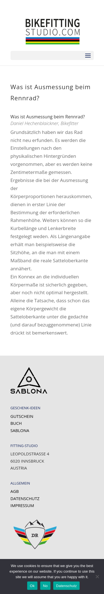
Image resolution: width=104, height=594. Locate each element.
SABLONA (20, 430)
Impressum (22, 505)
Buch (16, 423)
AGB (15, 491)
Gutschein (22, 416)
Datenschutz (25, 498)
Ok (32, 586)
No (45, 586)
